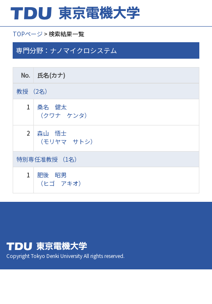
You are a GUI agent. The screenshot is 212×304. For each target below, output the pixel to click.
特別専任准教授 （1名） (48, 159)
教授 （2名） (33, 91)
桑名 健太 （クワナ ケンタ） (63, 111)
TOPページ (28, 34)
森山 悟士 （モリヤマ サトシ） (66, 137)
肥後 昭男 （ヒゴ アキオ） (60, 179)
